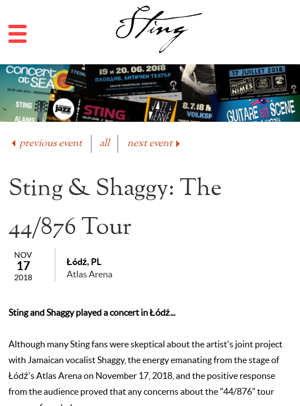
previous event (46, 143)
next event (154, 143)
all (104, 143)
